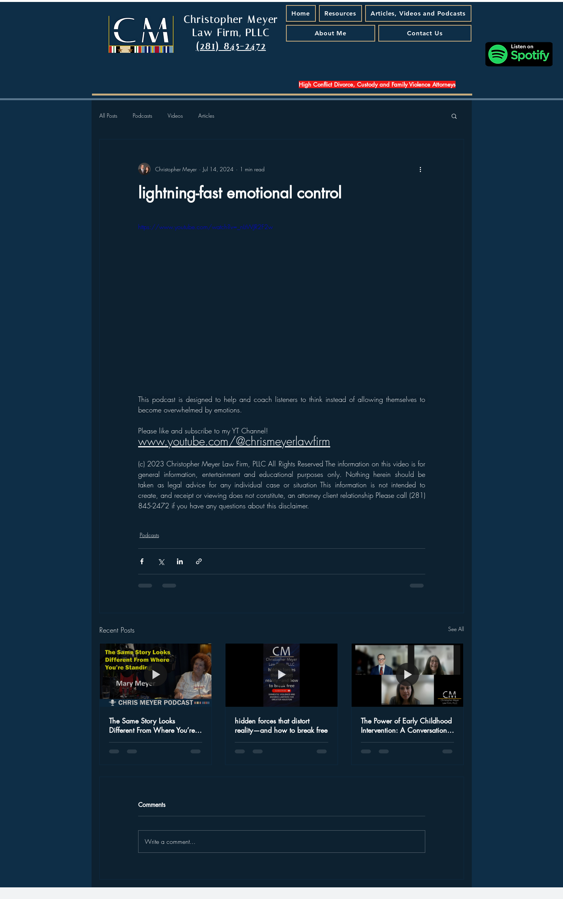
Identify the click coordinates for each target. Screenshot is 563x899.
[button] (454, 116)
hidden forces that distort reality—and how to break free (281, 725)
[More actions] (420, 169)
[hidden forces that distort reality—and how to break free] (281, 674)
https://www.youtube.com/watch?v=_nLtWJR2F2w (205, 227)
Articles (206, 115)
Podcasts (142, 115)
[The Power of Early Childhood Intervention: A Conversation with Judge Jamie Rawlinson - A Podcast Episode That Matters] (408, 674)
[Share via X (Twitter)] (161, 561)
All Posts (108, 115)
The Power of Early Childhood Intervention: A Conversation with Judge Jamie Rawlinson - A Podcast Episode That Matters (406, 725)
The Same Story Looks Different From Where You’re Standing (152, 725)
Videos (175, 115)
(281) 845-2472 (231, 46)
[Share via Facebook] (142, 561)
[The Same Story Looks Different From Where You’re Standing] (156, 674)
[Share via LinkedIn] (180, 561)
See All (456, 629)
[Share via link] (199, 561)
